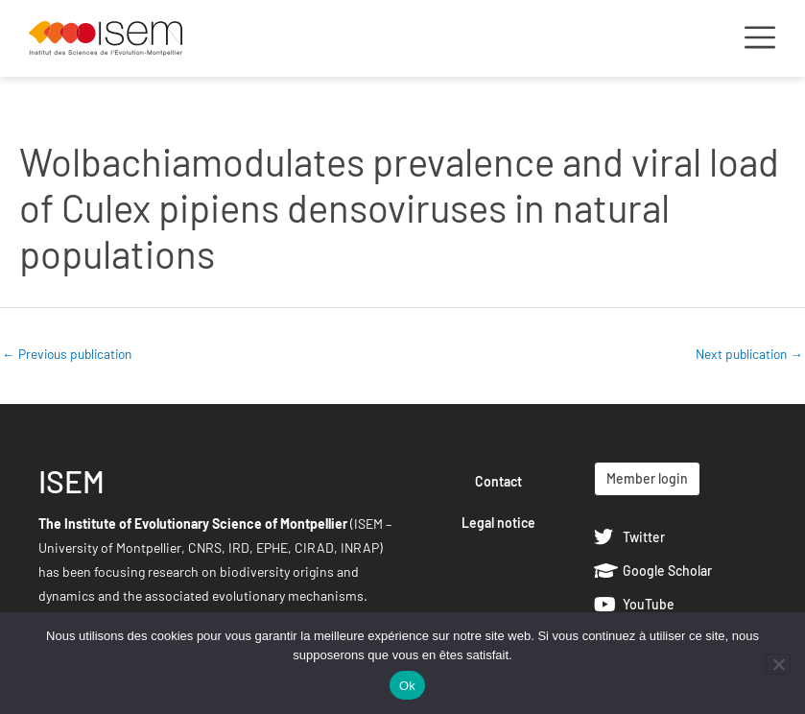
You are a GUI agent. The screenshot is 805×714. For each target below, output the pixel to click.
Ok (407, 685)
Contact (498, 481)
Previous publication (66, 353)
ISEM (71, 481)
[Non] (778, 664)
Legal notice (498, 522)
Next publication (749, 353)
